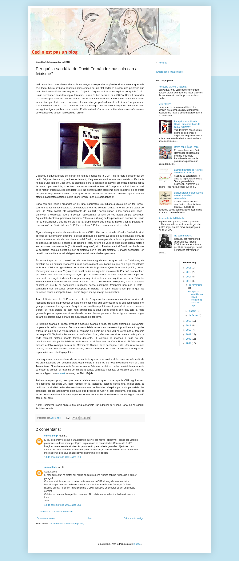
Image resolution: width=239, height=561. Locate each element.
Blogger (137, 544)
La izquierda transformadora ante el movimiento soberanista (188, 195)
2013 (189, 281)
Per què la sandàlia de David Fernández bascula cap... (195, 298)
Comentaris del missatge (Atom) (67, 523)
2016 (189, 267)
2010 (189, 330)
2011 (189, 325)
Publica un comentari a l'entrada (57, 511)
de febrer (193, 315)
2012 (189, 321)
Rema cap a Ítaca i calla (186, 147)
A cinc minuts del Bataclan (172, 218)
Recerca (163, 62)
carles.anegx (51, 435)
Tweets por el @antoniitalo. (169, 72)
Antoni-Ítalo (50, 467)
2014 (189, 276)
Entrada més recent (47, 518)
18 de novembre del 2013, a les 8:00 (63, 457)
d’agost (193, 311)
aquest (61, 373)
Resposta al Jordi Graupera (173, 86)
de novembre (195, 285)
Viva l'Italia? (165, 104)
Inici (90, 518)
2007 (189, 343)
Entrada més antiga (133, 518)
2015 (189, 272)
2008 (189, 339)
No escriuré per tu (183, 235)
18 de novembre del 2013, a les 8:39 (63, 505)
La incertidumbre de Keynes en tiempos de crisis (188, 171)
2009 (189, 334)
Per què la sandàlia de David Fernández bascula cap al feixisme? (187, 124)
